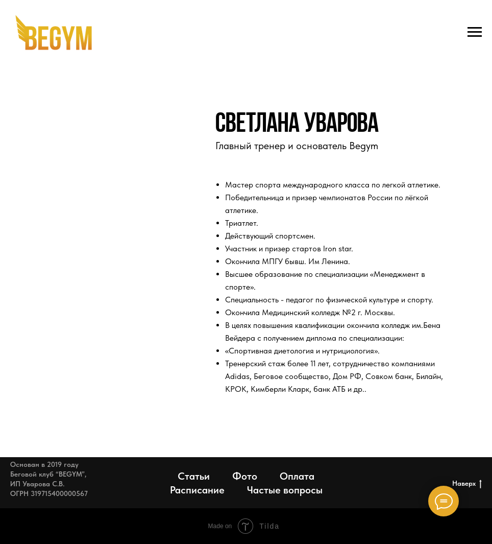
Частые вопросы (285, 490)
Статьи (194, 476)
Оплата (297, 476)
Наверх (467, 483)
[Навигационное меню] (475, 32)
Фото (244, 476)
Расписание (197, 490)
